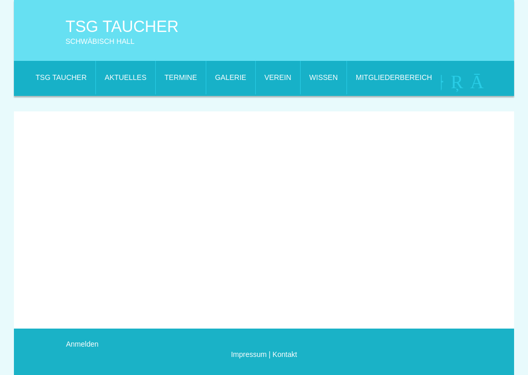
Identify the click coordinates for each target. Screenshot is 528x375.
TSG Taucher (121, 27)
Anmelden (82, 344)
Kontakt (284, 354)
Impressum (249, 354)
